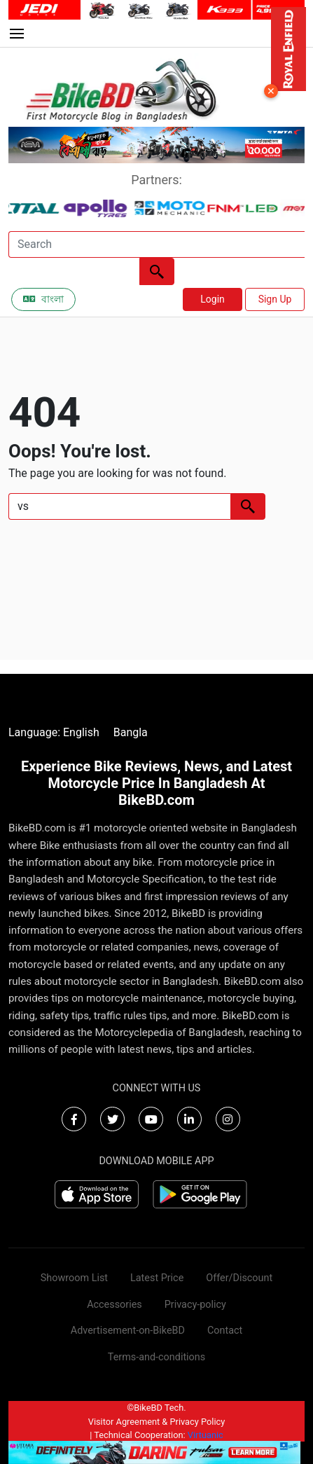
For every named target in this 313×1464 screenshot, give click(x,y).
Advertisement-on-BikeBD (128, 1331)
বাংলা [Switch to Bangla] (43, 299)
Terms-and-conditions (156, 1357)
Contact (224, 1331)
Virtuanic (205, 1435)
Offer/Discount (239, 1278)
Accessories (114, 1305)
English (81, 732)
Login (212, 299)
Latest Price (156, 1278)
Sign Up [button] (275, 299)
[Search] (156, 244)
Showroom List (74, 1278)
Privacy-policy (195, 1305)
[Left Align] (156, 271)
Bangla (130, 732)
